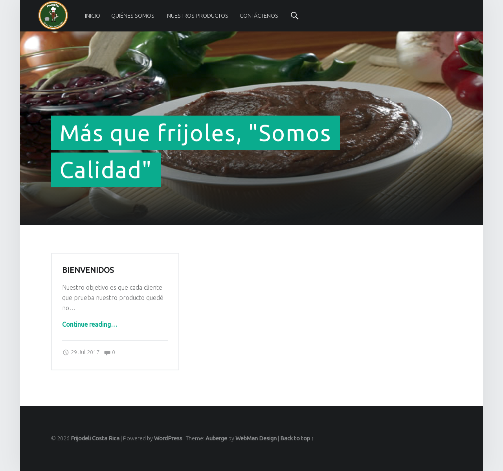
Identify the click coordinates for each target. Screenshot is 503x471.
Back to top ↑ (297, 438)
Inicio (92, 16)
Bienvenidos (88, 270)
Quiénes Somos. (133, 16)
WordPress (168, 438)
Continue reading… (89, 324)
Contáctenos (259, 16)
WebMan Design (256, 438)
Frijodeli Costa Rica (95, 438)
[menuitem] (92, 15)
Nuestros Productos (197, 16)
